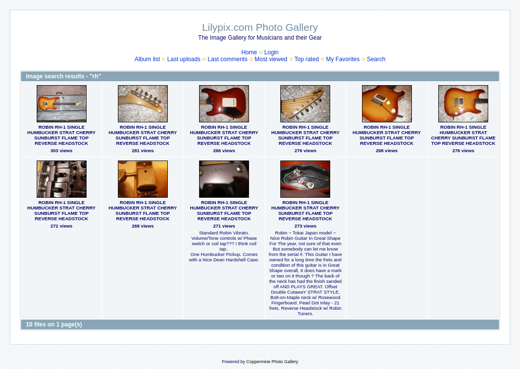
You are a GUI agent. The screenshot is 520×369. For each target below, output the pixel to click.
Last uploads (184, 59)
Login (271, 52)
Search (376, 59)
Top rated (306, 59)
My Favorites (343, 59)
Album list (147, 59)
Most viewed (271, 59)
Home (249, 52)
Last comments (228, 59)
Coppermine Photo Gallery (272, 361)
